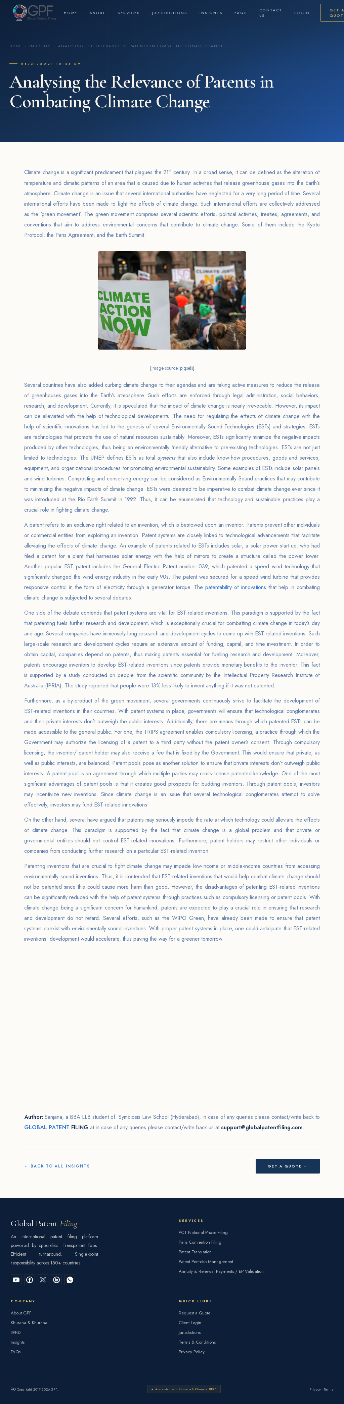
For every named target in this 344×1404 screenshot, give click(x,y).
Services (129, 12)
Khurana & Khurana (29, 1322)
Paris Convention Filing (200, 1242)
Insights (211, 12)
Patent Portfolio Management (206, 1261)
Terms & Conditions (197, 1342)
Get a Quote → (288, 1166)
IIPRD (15, 1332)
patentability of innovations (235, 587)
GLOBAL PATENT (47, 1127)
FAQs (240, 12)
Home (70, 12)
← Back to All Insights (57, 1166)
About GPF (21, 1313)
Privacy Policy (192, 1352)
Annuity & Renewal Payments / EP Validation (221, 1271)
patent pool (65, 773)
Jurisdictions (169, 12)
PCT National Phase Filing (203, 1232)
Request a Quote (194, 1313)
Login (302, 12)
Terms (328, 1389)
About (97, 12)
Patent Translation (195, 1252)
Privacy (315, 1389)
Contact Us (271, 12)
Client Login (190, 1322)
